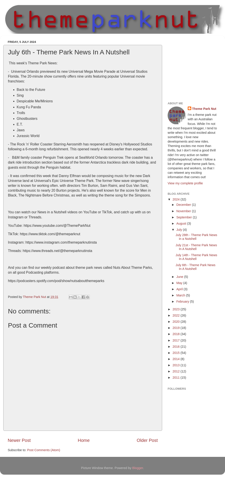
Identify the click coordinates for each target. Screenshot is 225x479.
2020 (176, 321)
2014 (176, 359)
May (179, 283)
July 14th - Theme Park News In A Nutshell (196, 257)
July (179, 229)
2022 (176, 315)
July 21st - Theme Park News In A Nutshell (196, 247)
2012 (176, 371)
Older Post (147, 440)
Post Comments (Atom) (43, 450)
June (180, 277)
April (180, 289)
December (184, 204)
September (184, 217)
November (184, 211)
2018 (176, 334)
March (181, 295)
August (181, 223)
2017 (176, 340)
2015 (176, 353)
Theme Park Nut (204, 109)
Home (84, 440)
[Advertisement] (195, 66)
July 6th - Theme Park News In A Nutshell (195, 267)
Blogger (137, 468)
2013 (176, 365)
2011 (176, 377)
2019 (176, 328)
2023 (176, 309)
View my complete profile (185, 183)
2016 (176, 346)
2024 (176, 199)
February (183, 301)
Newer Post (19, 440)
